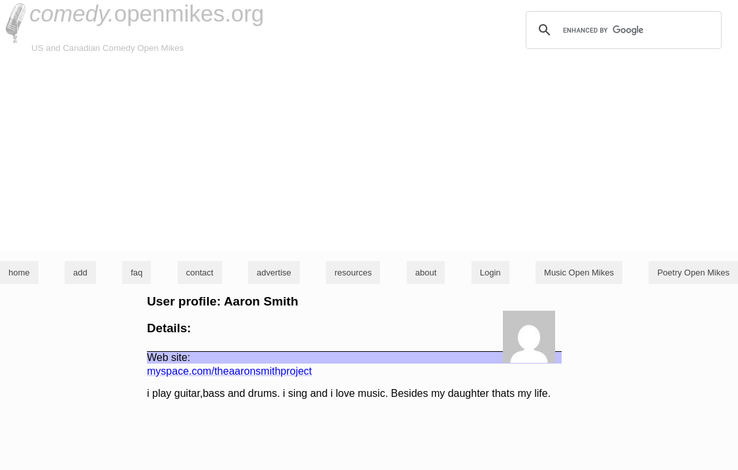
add (80, 272)
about (426, 272)
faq (136, 272)
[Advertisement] (369, 152)
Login (490, 272)
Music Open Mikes (579, 272)
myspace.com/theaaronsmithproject (229, 371)
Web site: (168, 357)
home (19, 272)
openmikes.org (146, 13)
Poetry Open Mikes (693, 272)
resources (353, 272)
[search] (622, 30)
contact (200, 272)
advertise (274, 272)
